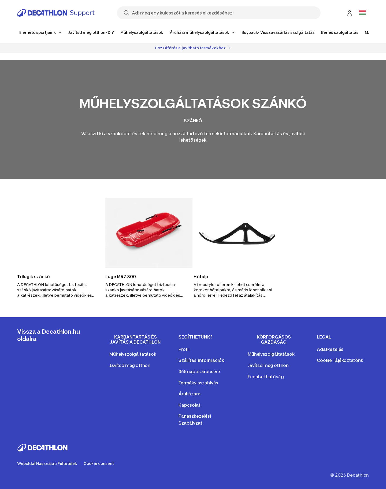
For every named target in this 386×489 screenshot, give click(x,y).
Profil (184, 349)
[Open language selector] (362, 12)
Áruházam (190, 393)
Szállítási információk (201, 360)
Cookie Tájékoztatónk (340, 360)
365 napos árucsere (199, 371)
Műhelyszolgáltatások (132, 354)
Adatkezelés (330, 349)
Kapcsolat (190, 405)
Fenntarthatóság (266, 376)
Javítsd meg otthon (129, 365)
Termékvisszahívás (198, 382)
